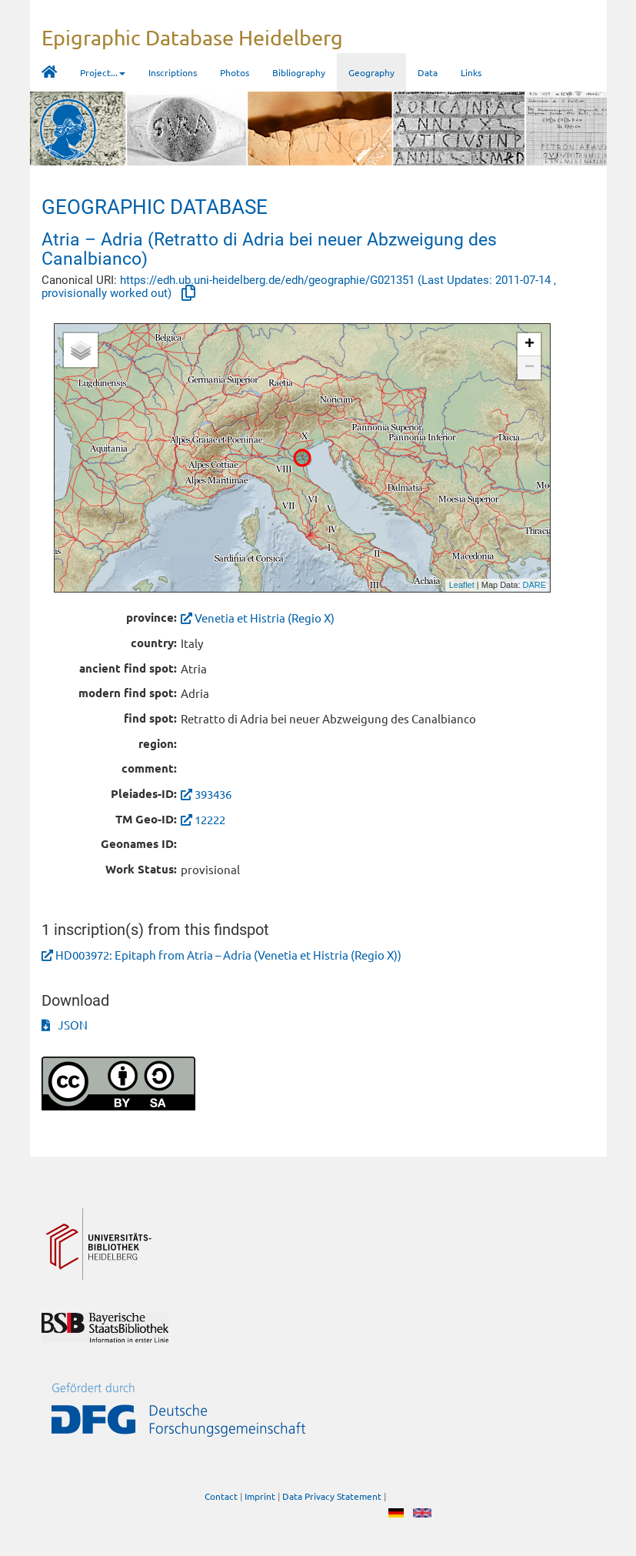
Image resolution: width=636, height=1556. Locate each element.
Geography (371, 72)
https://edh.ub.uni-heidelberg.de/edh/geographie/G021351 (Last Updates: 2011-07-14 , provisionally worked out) (299, 286)
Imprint (260, 1496)
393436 (213, 793)
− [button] (529, 367)
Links (471, 72)
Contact (221, 1496)
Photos (234, 72)
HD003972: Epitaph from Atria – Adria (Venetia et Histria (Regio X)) (228, 954)
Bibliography (298, 72)
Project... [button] (102, 72)
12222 (210, 819)
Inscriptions (172, 72)
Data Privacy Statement (331, 1496)
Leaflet (462, 584)
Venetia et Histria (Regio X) (258, 617)
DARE (535, 584)
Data (428, 72)
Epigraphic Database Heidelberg (192, 37)
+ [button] (529, 344)
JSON (65, 1024)
